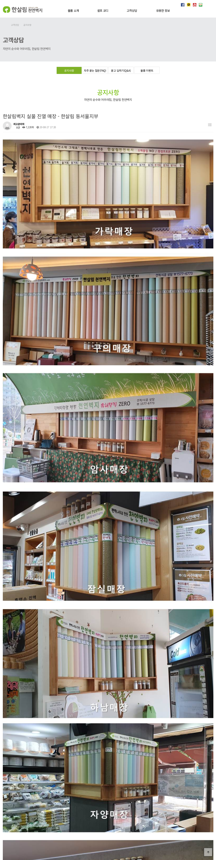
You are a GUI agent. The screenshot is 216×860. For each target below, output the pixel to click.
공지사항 (69, 70)
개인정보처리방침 (190, 818)
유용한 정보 (163, 10)
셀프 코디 (102, 10)
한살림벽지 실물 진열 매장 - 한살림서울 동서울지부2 (44, 738)
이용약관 (207, 818)
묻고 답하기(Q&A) (121, 70)
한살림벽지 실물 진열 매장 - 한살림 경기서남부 (41, 729)
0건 (16, 127)
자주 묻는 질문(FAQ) (95, 70)
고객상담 (132, 10)
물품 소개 (73, 10)
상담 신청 (110, 819)
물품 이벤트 (147, 70)
